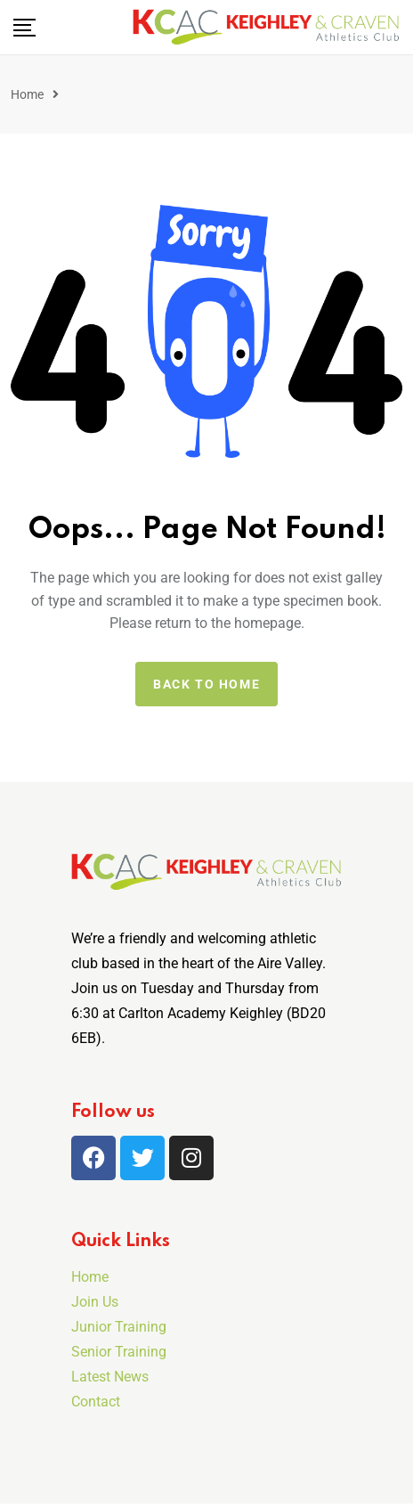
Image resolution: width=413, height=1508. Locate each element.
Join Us (94, 1301)
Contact (95, 1401)
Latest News (110, 1376)
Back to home (206, 684)
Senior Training (118, 1351)
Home (27, 94)
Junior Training (118, 1326)
